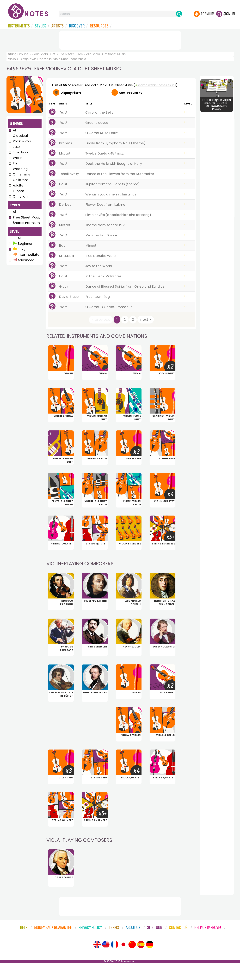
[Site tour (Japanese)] (123, 944)
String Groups (18, 54)
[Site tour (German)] (150, 944)
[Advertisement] (120, 39)
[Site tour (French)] (115, 944)
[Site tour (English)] (97, 944)
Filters (71, 93)
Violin (12, 59)
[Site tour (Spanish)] (141, 944)
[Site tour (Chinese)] (132, 944)
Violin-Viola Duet (43, 54)
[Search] (179, 14)
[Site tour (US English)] (106, 944)
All (15, 130)
